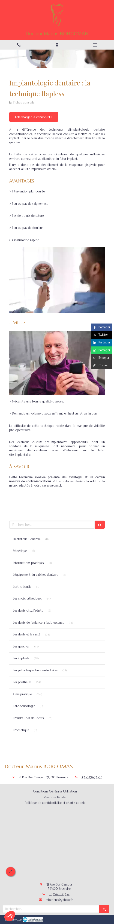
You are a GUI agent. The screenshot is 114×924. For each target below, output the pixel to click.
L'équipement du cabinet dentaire (35, 575)
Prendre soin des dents (28, 718)
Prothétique (21, 730)
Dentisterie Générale (27, 539)
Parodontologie (24, 706)
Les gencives (21, 646)
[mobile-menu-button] (95, 45)
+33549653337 (91, 777)
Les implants (21, 658)
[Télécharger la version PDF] (33, 117)
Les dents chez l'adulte (28, 611)
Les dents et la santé (26, 634)
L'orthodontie (22, 587)
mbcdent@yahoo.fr (59, 900)
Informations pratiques (28, 563)
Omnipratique (22, 694)
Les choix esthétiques (27, 598)
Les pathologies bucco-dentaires (35, 670)
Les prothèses (22, 682)
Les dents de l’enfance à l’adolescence (38, 623)
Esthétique (20, 551)
